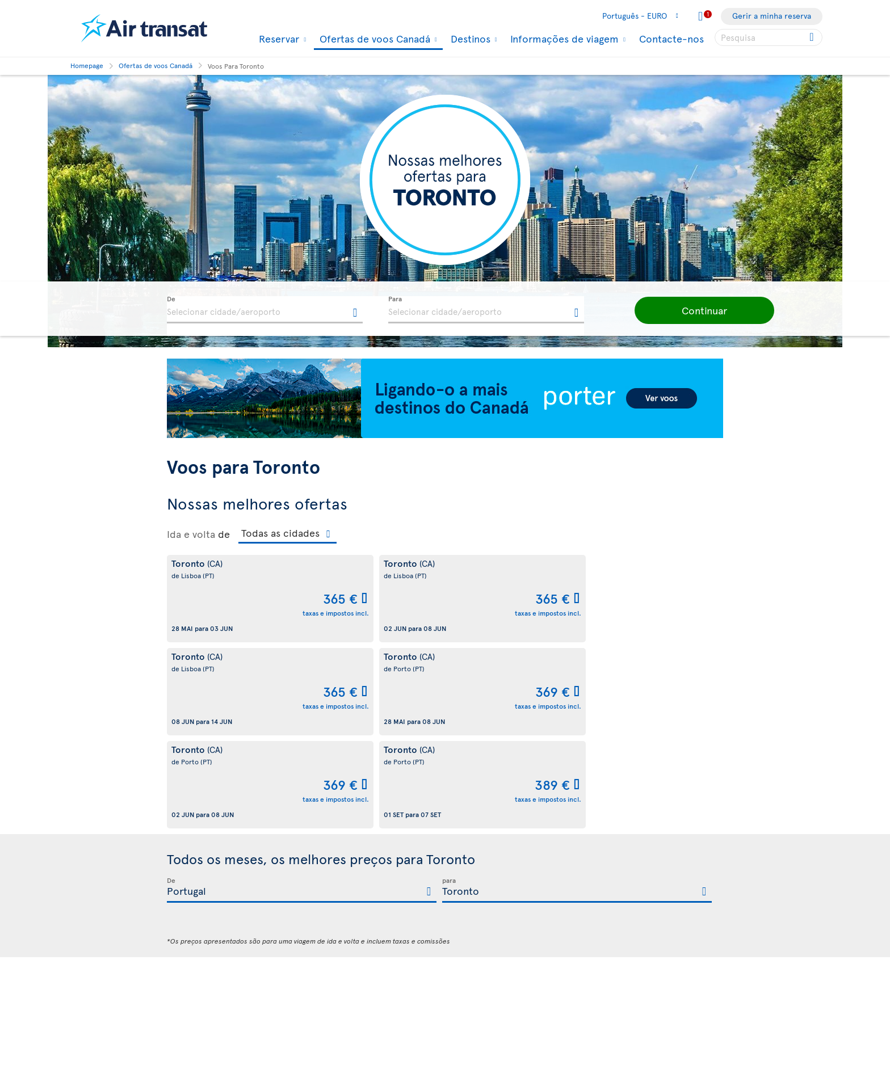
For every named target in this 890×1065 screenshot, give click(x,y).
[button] (689, 310)
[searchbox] (768, 37)
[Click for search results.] (812, 37)
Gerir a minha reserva (771, 15)
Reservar (277, 38)
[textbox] (265, 309)
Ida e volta (191, 534)
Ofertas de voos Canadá (373, 39)
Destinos (469, 38)
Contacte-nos (671, 38)
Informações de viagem (563, 38)
